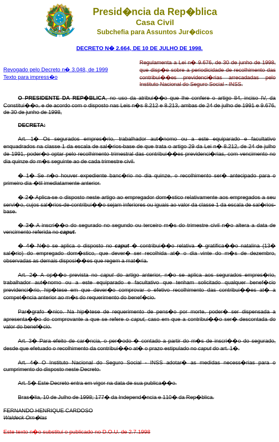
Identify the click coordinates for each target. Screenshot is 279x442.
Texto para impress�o (30, 77)
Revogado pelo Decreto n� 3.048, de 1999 (55, 69)
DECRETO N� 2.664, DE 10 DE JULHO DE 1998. (139, 48)
